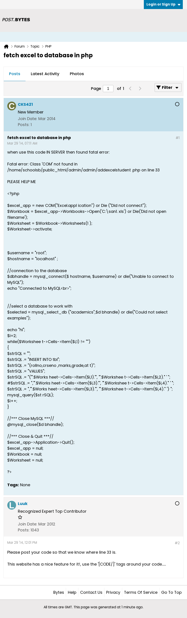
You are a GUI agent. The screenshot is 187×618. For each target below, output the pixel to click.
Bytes (58, 592)
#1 (178, 137)
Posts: (24, 124)
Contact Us (91, 592)
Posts (14, 73)
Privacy (113, 592)
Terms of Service (140, 592)
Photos (77, 73)
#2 (177, 543)
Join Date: (27, 118)
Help (72, 592)
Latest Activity (45, 73)
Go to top (171, 592)
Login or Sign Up (163, 4)
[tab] (15, 74)
